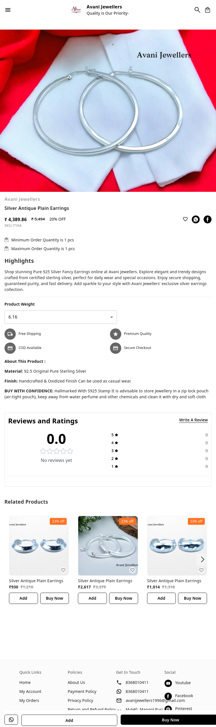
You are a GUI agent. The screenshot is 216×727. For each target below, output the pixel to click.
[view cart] (208, 10)
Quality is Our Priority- (108, 13)
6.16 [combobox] (12, 317)
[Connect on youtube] (181, 683)
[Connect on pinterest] (181, 709)
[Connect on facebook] (181, 696)
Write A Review (193, 420)
